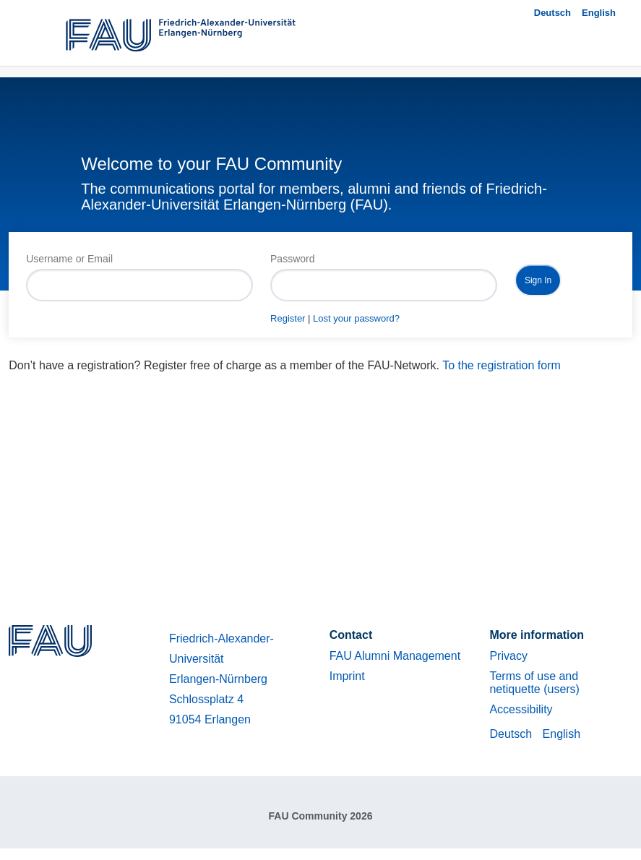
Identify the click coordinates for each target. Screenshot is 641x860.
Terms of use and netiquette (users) (534, 682)
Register (287, 318)
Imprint (347, 676)
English (599, 12)
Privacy (508, 656)
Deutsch (552, 12)
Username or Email (69, 259)
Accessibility (520, 709)
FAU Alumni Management (395, 656)
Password (292, 259)
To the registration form (501, 365)
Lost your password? (356, 318)
